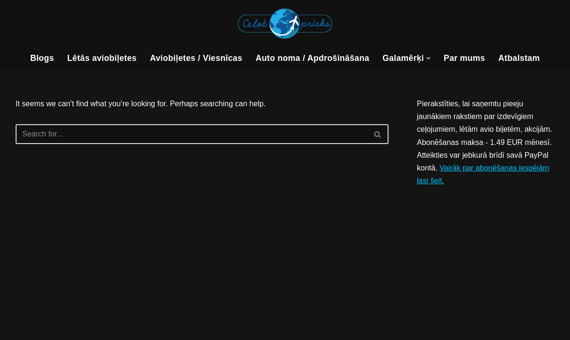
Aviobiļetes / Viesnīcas (196, 58)
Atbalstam (519, 58)
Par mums (464, 58)
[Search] (191, 134)
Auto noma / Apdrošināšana (312, 58)
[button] (428, 58)
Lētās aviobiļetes (102, 58)
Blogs (42, 58)
